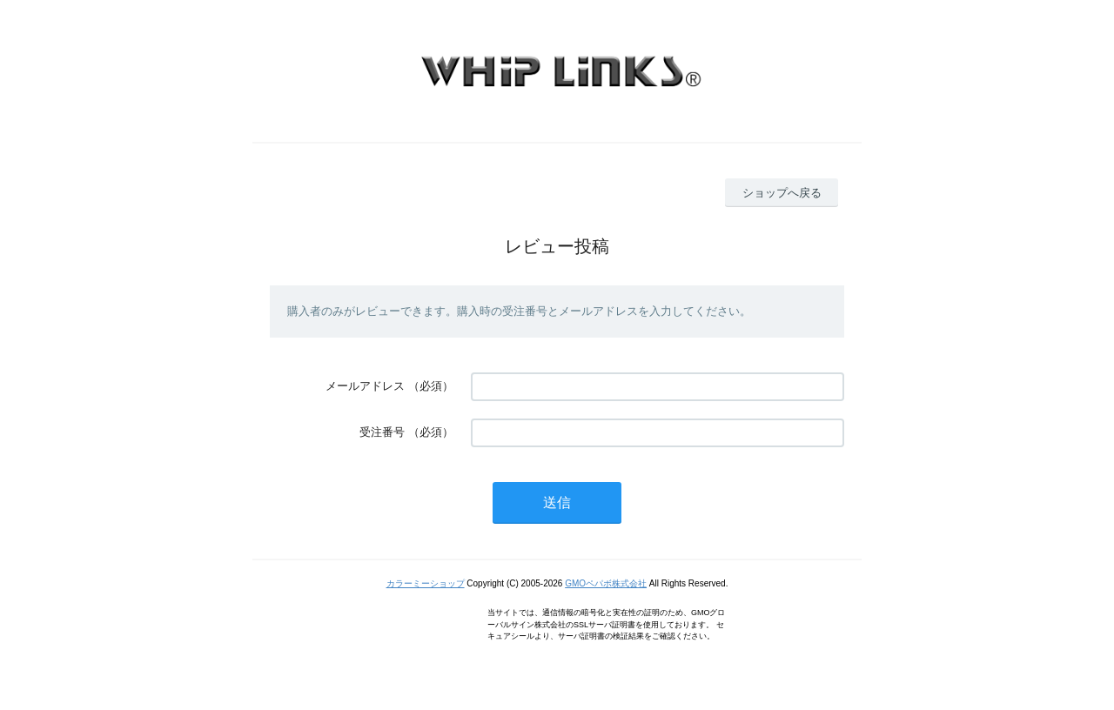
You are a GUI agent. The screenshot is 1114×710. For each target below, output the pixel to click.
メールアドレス (365, 385)
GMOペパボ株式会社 (606, 583)
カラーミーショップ (425, 583)
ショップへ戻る (782, 192)
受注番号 (382, 432)
